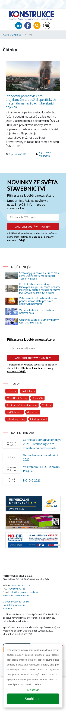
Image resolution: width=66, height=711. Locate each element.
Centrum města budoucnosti (22, 405)
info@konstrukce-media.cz (24, 592)
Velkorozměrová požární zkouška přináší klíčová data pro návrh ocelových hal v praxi (38, 301)
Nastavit (33, 690)
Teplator (46, 405)
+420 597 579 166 (16, 588)
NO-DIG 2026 (31, 480)
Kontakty (7, 608)
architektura (28, 391)
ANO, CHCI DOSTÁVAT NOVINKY (33, 226)
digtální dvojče (14, 412)
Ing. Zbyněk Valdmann (45, 154)
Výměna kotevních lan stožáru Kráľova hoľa (36, 311)
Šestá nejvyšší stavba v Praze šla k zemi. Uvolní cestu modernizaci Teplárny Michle (39, 275)
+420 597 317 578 (21, 585)
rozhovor (12, 391)
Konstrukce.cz (12, 35)
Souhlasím (33, 699)
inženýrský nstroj (16, 419)
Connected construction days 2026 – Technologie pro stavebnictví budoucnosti (42, 444)
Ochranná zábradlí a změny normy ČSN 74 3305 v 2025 (39, 321)
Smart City (38, 398)
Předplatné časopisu (14, 605)
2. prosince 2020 (17, 154)
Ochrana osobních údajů (16, 601)
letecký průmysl (38, 419)
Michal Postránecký (17, 398)
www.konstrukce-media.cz (17, 595)
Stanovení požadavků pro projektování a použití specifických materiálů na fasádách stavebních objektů (31, 101)
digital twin (32, 412)
